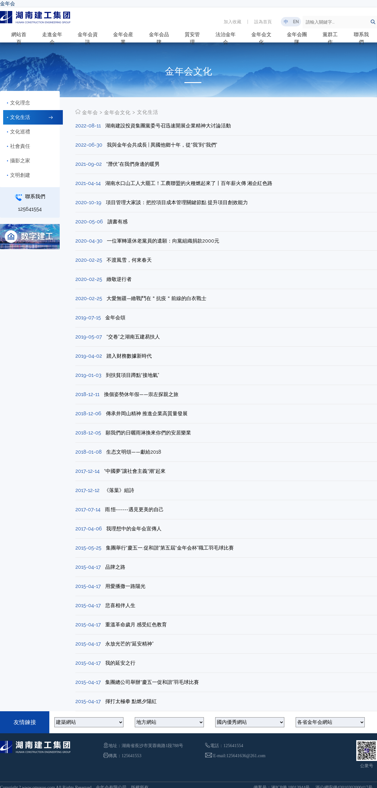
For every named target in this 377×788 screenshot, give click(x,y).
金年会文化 (261, 38)
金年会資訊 (88, 38)
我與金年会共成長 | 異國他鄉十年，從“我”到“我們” (162, 145)
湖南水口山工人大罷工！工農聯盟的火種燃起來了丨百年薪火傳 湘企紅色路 (188, 183)
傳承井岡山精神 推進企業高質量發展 (147, 413)
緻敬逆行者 (119, 279)
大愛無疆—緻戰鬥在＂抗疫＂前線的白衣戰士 (156, 298)
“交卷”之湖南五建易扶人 (133, 337)
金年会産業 (123, 38)
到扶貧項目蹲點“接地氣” (132, 375)
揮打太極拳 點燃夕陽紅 (131, 701)
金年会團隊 (297, 38)
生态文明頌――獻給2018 (133, 452)
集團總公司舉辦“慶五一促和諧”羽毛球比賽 (152, 682)
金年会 (7, 4)
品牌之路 (115, 567)
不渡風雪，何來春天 (129, 260)
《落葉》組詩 (119, 490)
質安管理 (192, 38)
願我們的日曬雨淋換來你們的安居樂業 (148, 433)
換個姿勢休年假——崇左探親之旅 (141, 394)
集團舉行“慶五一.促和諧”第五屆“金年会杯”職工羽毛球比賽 (170, 548)
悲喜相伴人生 (120, 605)
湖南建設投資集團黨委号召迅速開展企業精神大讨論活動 (168, 126)
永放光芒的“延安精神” (129, 644)
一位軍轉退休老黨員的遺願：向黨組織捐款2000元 (163, 241)
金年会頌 (115, 318)
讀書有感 (117, 222)
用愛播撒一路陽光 (125, 586)
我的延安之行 (120, 663)
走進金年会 (52, 38)
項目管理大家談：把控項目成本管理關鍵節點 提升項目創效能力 (177, 202)
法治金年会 (226, 38)
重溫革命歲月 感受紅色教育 (136, 625)
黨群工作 (330, 38)
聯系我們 (361, 38)
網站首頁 (18, 38)
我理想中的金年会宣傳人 (133, 529)
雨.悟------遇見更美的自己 (134, 509)
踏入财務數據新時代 (129, 356)
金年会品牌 (159, 38)
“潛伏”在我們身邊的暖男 (133, 164)
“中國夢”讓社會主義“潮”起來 (135, 471)
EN (296, 21)
